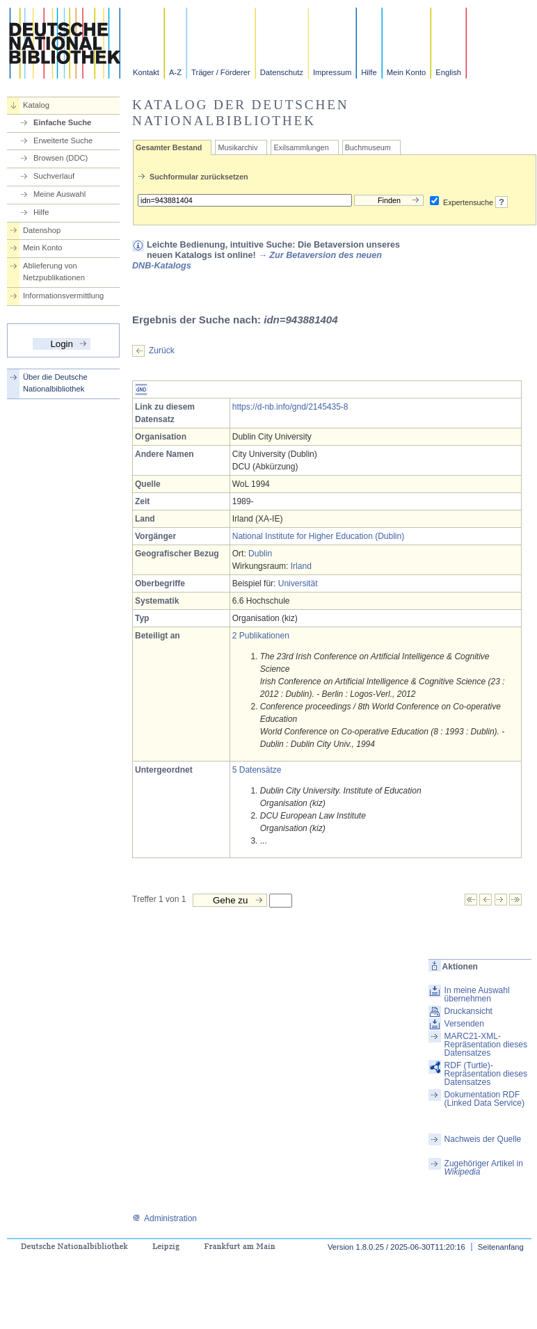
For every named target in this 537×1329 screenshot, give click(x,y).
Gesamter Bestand (169, 147)
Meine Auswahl (59, 194)
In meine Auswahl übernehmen (477, 994)
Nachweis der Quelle (483, 1139)
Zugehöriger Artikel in (483, 1168)
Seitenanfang (501, 1247)
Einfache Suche (62, 122)
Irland (301, 566)
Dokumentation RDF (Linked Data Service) (484, 1099)
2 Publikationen (260, 636)
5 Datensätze (257, 770)
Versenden (464, 1024)
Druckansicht (468, 1011)
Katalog (36, 105)
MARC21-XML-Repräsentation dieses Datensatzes (485, 1044)
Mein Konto (406, 72)
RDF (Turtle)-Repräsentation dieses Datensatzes (485, 1074)
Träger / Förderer (220, 72)
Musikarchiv (237, 147)
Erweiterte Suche (63, 140)
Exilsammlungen (300, 147)
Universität (298, 583)
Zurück (162, 350)
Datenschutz (281, 72)
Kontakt (146, 72)
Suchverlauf (53, 176)
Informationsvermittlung (63, 295)
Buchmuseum (368, 147)
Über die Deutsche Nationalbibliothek (55, 383)
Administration (164, 1218)
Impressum (332, 72)
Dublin (260, 553)
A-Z (175, 72)
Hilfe (368, 72)
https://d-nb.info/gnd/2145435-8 (290, 407)
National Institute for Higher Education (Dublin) (318, 536)
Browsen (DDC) (60, 158)
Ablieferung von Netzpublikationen (54, 271)
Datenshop (42, 230)
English (448, 72)
